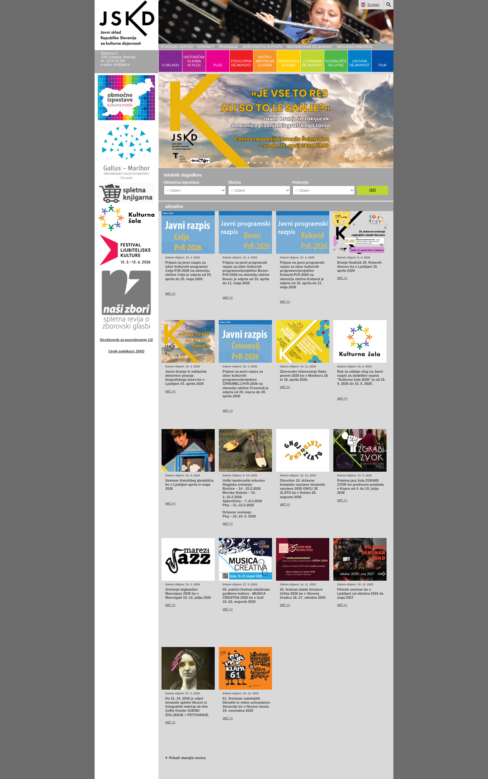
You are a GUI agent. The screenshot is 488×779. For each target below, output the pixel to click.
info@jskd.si (121, 64)
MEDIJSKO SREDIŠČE (355, 47)
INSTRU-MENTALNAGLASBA (265, 61)
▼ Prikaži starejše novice (185, 758)
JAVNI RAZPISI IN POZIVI (262, 47)
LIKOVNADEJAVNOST (360, 63)
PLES (217, 65)
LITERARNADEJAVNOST (312, 63)
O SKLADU (170, 65)
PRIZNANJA (228, 47)
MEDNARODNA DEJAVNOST (309, 47)
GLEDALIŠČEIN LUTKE (336, 63)
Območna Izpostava (181, 182)
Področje (300, 182)
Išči (372, 190)
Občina (234, 182)
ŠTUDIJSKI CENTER (177, 47)
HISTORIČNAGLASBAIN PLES (194, 61)
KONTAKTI (206, 47)
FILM (382, 65)
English (369, 5)
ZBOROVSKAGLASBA (288, 63)
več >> (170, 293)
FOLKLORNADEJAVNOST (241, 63)
